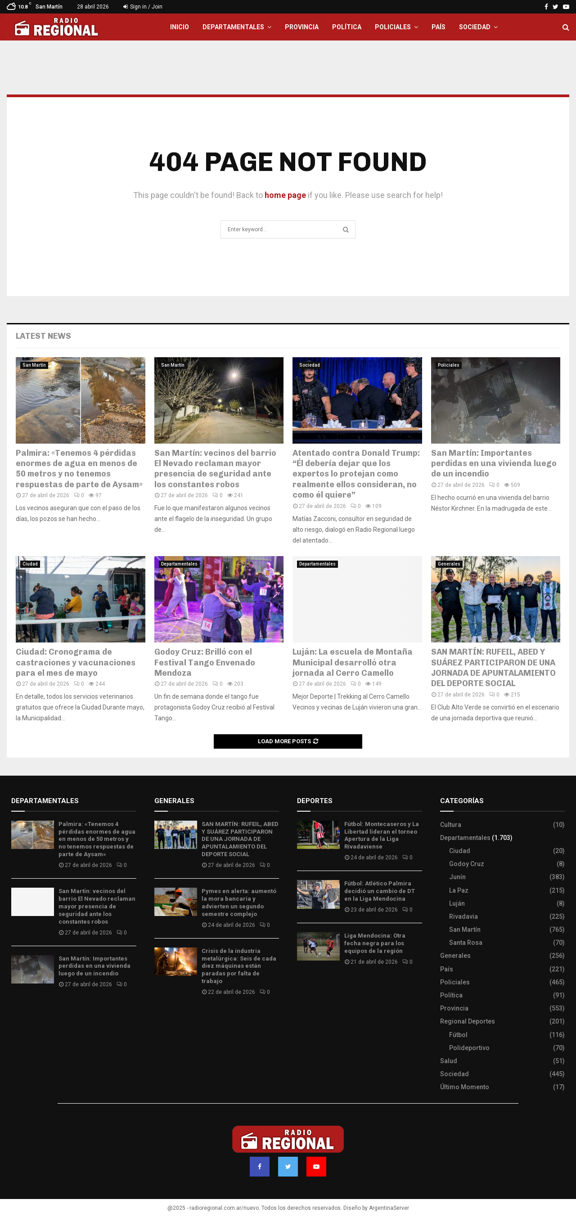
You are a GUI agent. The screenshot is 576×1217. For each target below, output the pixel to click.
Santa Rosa (465, 942)
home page (285, 195)
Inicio (179, 27)
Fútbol (458, 1034)
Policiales (393, 27)
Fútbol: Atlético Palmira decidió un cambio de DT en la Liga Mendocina (379, 891)
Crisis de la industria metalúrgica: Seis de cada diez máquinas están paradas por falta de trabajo (239, 966)
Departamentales (233, 27)
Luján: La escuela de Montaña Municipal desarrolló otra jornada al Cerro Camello (352, 662)
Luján (457, 903)
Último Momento (464, 1087)
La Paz (458, 890)
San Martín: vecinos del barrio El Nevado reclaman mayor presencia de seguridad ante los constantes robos (215, 468)
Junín (457, 876)
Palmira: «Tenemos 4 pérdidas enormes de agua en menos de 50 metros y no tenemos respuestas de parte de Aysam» (79, 468)
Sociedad (474, 27)
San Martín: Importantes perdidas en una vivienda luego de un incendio (494, 463)
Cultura (450, 824)
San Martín (34, 365)
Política (346, 27)
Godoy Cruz (466, 863)
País (439, 27)
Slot (303, 988)
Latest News (43, 336)
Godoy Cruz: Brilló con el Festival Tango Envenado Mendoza (204, 662)
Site (315, 988)
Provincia (302, 27)
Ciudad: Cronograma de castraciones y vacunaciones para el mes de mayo (75, 662)
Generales (449, 563)
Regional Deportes (467, 1021)
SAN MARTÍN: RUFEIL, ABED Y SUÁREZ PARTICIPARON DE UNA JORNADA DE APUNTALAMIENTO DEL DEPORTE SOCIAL (493, 667)
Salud (448, 1060)
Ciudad (30, 563)
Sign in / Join (142, 7)
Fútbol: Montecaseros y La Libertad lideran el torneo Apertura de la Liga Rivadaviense (381, 835)
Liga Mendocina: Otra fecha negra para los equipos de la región (374, 943)
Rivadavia (463, 916)
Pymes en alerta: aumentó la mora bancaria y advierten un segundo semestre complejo (239, 902)
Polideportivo (469, 1047)
